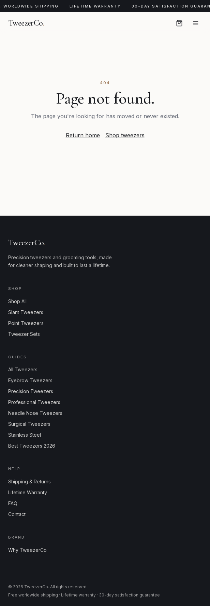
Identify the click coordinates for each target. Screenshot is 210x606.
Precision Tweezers (30, 391)
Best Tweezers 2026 (31, 446)
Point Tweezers (26, 323)
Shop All (17, 301)
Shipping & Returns (29, 481)
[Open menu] (196, 23)
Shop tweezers (125, 135)
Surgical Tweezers (29, 424)
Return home (83, 135)
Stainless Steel (24, 435)
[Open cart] (179, 23)
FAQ (12, 503)
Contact (17, 514)
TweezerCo (26, 23)
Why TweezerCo (27, 550)
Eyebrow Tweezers (30, 380)
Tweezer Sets (24, 334)
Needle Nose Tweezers (35, 413)
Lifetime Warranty (27, 492)
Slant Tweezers (25, 312)
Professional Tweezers (34, 402)
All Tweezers (23, 369)
